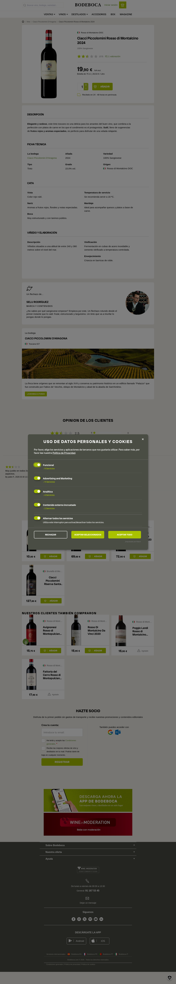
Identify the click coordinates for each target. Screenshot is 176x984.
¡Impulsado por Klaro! (133, 542)
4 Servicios (49, 495)
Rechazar (50, 534)
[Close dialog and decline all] (143, 439)
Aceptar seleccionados (87, 534)
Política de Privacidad (64, 453)
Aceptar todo (124, 534)
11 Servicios (49, 481)
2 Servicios (49, 508)
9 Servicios (49, 468)
